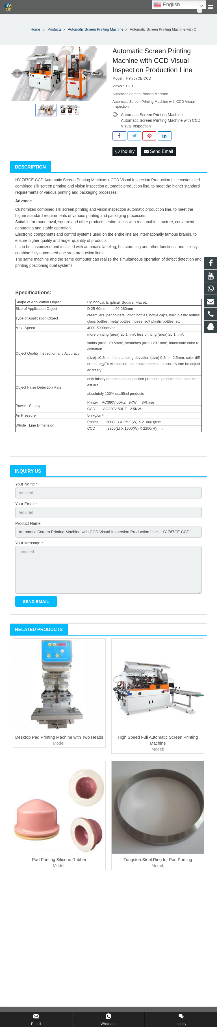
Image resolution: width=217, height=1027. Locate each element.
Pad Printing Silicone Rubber (59, 859)
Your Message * (29, 543)
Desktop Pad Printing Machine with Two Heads (59, 737)
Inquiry (124, 151)
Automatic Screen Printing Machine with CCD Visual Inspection (161, 120)
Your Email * (26, 504)
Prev (17, 73)
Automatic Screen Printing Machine (152, 114)
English (166, 4)
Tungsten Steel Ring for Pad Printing (157, 859)
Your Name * (26, 484)
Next (99, 73)
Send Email (158, 151)
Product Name (27, 523)
